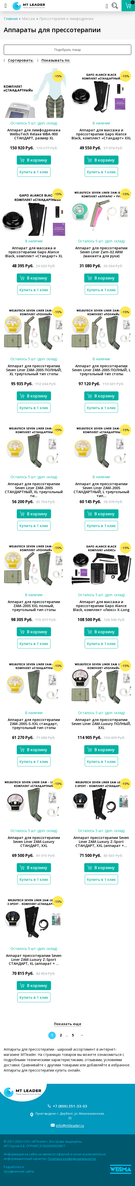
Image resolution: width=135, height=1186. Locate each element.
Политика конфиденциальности (72, 1159)
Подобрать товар (67, 49)
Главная (11, 18)
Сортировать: (21, 60)
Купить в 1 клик (34, 172)
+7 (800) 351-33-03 (70, 1105)
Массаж (28, 18)
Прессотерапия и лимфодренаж (66, 18)
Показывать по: (56, 60)
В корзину (33, 160)
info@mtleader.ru (70, 1125)
